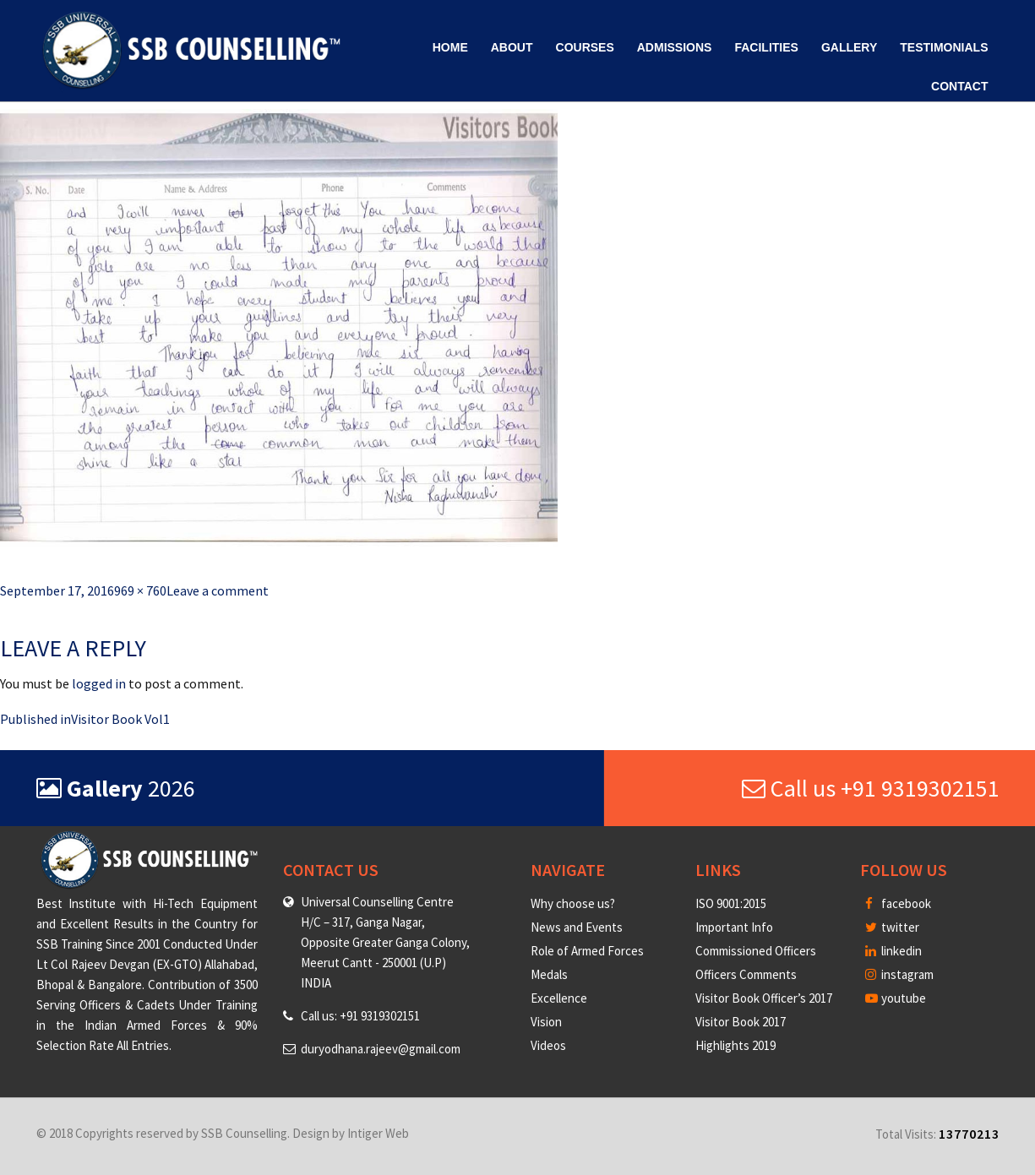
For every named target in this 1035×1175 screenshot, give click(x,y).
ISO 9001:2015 (730, 903)
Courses (585, 47)
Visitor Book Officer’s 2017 (763, 998)
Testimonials (944, 47)
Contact (959, 86)
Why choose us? (573, 903)
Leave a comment (217, 590)
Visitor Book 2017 (740, 1022)
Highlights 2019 (735, 1045)
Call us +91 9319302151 (871, 788)
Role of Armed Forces (587, 951)
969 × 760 (140, 590)
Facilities (766, 47)
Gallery (849, 47)
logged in (99, 683)
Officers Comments (746, 974)
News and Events (577, 927)
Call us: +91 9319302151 (360, 1016)
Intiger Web (378, 1133)
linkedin (893, 951)
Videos (548, 1045)
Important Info (734, 927)
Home (450, 47)
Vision (546, 1022)
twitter (892, 927)
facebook (898, 903)
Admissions (674, 47)
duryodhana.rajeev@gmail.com (380, 1049)
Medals (549, 974)
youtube (895, 998)
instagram (899, 974)
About (512, 47)
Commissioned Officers (755, 951)
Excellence (559, 998)
